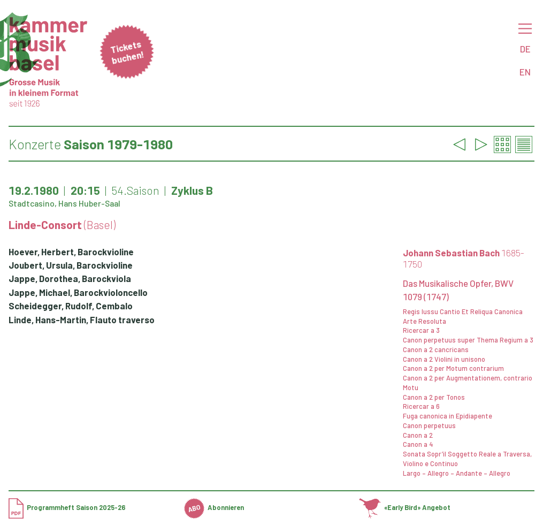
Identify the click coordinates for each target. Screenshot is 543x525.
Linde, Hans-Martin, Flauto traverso (82, 319)
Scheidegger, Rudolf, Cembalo (71, 305)
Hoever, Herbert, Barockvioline (71, 251)
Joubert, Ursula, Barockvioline (71, 265)
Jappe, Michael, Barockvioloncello (78, 292)
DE (525, 48)
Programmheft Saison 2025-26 (67, 507)
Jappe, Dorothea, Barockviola (70, 278)
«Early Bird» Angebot (404, 507)
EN (525, 71)
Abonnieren (214, 507)
